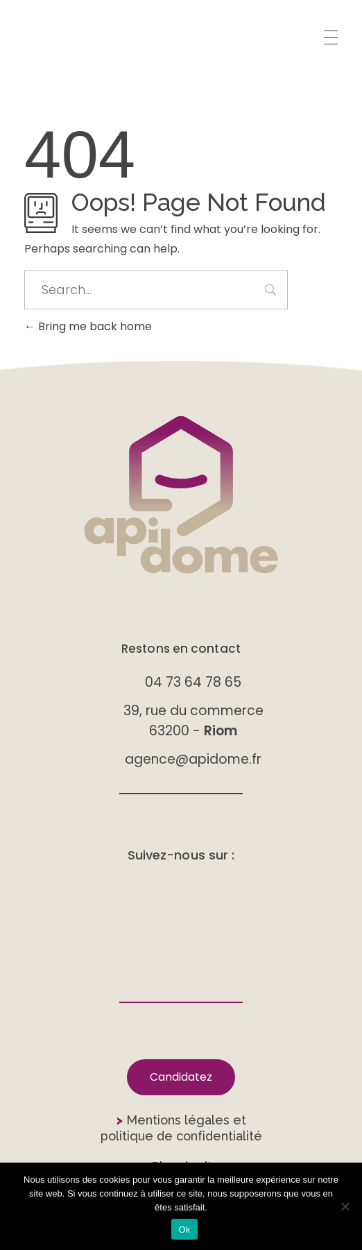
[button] (181, 1077)
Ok (184, 1229)
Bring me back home (88, 326)
